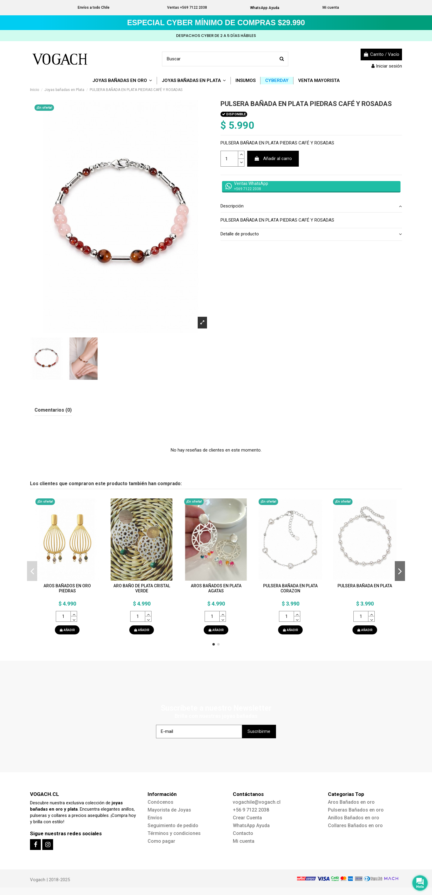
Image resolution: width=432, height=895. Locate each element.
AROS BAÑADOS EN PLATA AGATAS (216, 588)
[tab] (311, 206)
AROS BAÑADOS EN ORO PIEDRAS (67, 588)
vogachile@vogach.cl (256, 802)
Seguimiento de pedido (173, 825)
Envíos (155, 818)
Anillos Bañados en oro (353, 818)
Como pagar (161, 841)
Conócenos (160, 802)
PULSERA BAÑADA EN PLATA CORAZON (290, 588)
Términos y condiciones (174, 833)
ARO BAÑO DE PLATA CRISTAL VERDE (141, 588)
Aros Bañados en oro (351, 802)
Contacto (243, 833)
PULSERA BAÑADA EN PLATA (365, 585)
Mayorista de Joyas (169, 810)
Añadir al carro (273, 158)
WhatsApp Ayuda (264, 8)
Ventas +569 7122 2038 (187, 7)
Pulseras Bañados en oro (356, 810)
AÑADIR (67, 630)
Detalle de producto (311, 234)
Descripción (311, 206)
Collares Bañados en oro (355, 825)
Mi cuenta (330, 7)
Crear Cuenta (247, 818)
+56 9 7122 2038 (251, 810)
